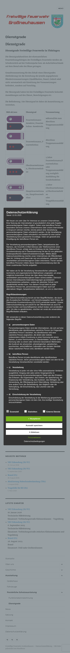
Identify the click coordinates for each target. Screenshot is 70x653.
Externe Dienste (51, 411)
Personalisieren (34, 438)
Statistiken (30, 411)
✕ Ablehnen (34, 432)
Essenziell (12, 411)
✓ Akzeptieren (34, 419)
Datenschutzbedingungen (34, 441)
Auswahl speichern (34, 425)
